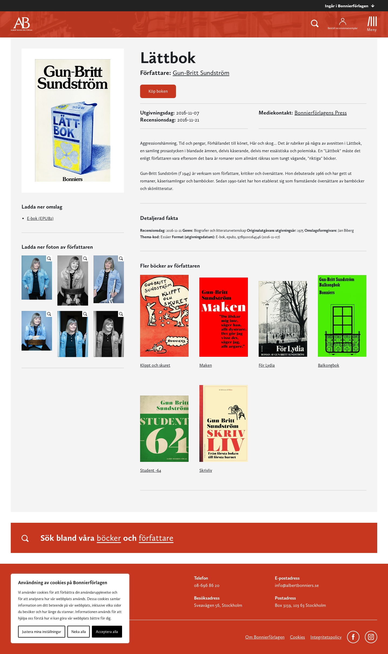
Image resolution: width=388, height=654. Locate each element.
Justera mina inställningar (41, 631)
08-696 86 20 (206, 585)
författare (156, 538)
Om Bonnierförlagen (265, 637)
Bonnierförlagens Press (321, 112)
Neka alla (78, 631)
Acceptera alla (107, 631)
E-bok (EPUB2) (40, 218)
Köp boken (158, 91)
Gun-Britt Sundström (201, 73)
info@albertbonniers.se (297, 585)
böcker (109, 538)
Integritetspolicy (326, 637)
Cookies (297, 637)
